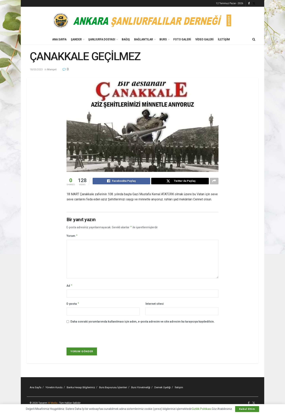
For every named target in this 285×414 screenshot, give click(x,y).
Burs (163, 39)
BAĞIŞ (126, 39)
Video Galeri (204, 39)
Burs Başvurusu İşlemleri (113, 387)
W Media (52, 403)
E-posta (72, 304)
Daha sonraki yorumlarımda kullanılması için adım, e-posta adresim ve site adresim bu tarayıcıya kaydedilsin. (142, 322)
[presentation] (93, 337)
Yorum (72, 236)
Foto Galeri (182, 39)
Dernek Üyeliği (162, 387)
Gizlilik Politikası (201, 408)
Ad (69, 286)
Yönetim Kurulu (54, 387)
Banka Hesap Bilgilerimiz (81, 387)
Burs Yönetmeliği (140, 387)
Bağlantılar (143, 39)
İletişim (224, 39)
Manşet (51, 69)
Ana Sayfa (59, 39)
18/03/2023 (36, 69)
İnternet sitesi (154, 304)
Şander (76, 39)
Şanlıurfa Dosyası (101, 39)
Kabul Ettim (247, 408)
